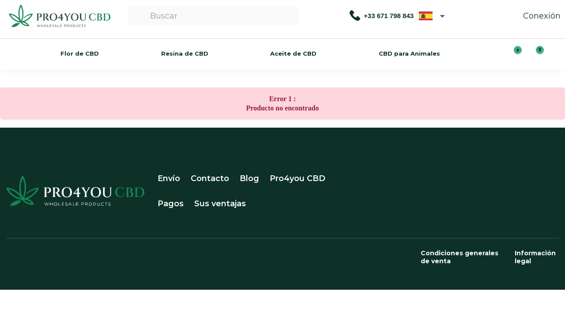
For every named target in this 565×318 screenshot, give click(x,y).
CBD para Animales (409, 53)
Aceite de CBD (293, 53)
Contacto (210, 178)
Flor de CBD (79, 53)
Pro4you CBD (297, 178)
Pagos (171, 203)
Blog (249, 178)
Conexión (533, 16)
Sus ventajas (220, 203)
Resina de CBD (184, 53)
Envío (169, 178)
